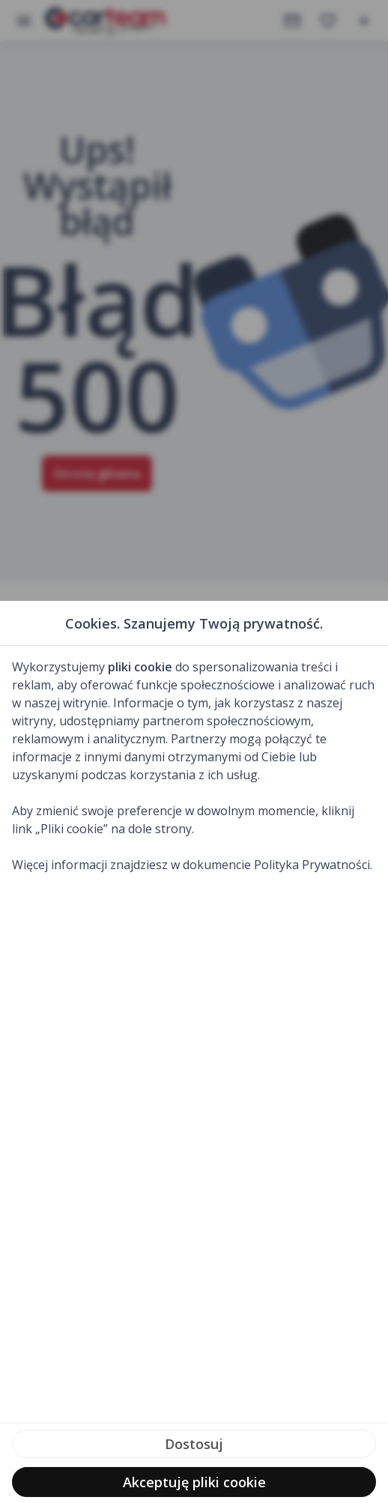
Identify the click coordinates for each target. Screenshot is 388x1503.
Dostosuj (194, 1444)
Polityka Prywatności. (313, 864)
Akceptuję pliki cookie (194, 1482)
